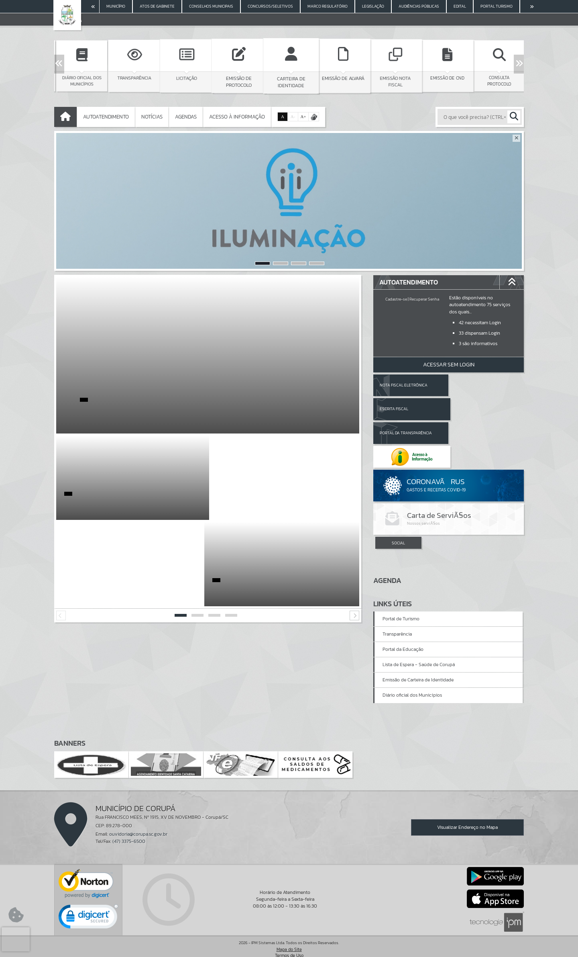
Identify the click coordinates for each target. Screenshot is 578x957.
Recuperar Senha (424, 299)
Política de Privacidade (289, 949)
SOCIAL (398, 496)
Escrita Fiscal (469, 385)
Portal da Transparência (406, 409)
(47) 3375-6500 (128, 828)
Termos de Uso (289, 943)
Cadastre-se (396, 299)
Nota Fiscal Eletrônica (403, 385)
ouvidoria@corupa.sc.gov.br (138, 821)
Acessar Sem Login (448, 364)
